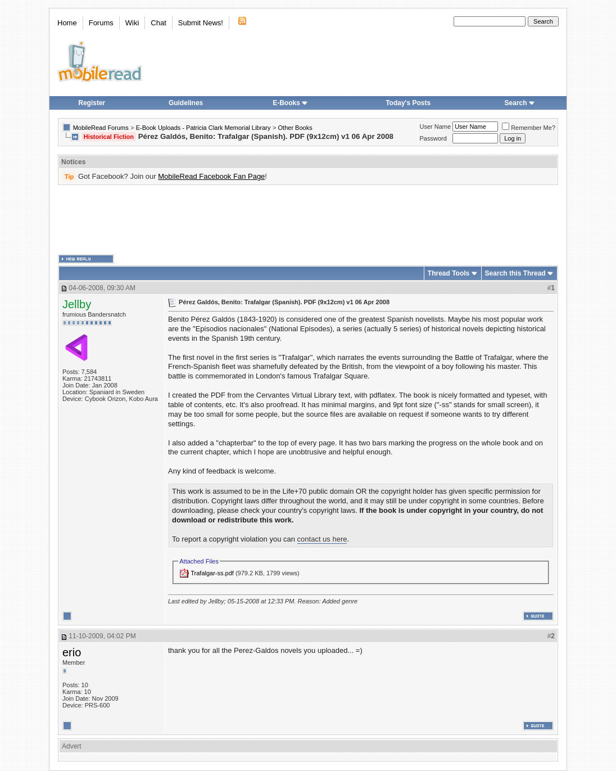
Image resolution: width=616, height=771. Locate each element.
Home (67, 23)
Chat (158, 23)
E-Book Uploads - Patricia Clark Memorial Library (203, 127)
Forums (101, 23)
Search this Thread (515, 273)
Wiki (132, 23)
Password (433, 138)
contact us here (322, 539)
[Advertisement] (308, 220)
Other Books (295, 127)
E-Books (290, 103)
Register (91, 103)
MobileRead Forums (101, 127)
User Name (435, 126)
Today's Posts (408, 103)
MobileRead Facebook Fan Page (211, 176)
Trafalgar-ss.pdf (212, 573)
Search (520, 103)
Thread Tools (448, 273)
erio (71, 652)
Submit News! (200, 23)
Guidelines (186, 103)
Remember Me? (528, 127)
